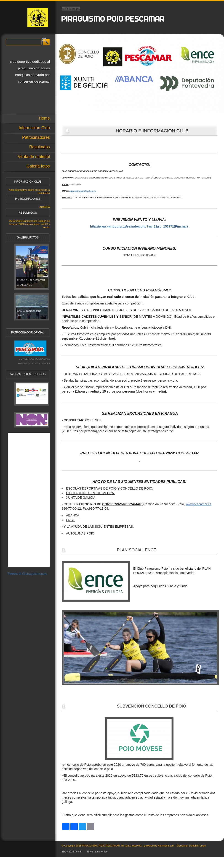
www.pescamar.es (198, 504)
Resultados (39, 147)
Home (44, 118)
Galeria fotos (38, 166)
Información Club (34, 128)
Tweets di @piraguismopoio (27, 573)
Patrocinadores (36, 137)
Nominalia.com (166, 845)
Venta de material (34, 156)
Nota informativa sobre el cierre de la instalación (29, 191)
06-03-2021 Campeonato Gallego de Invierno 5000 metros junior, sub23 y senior (29, 224)
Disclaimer (182, 845)
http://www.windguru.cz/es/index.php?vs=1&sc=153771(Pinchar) (139, 226)
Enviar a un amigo (97, 851)
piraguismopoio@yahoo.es (82, 191)
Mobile (194, 845)
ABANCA (45, 207)
